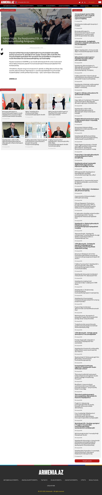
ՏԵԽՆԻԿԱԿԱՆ (93, 480)
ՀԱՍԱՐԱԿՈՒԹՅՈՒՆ (71, 480)
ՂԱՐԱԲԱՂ (44, 480)
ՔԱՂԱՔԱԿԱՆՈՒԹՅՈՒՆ (11, 480)
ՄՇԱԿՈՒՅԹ (51, 485)
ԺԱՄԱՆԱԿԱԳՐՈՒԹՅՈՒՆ (30, 480)
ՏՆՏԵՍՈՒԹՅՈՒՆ (56, 480)
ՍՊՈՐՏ (83, 480)
